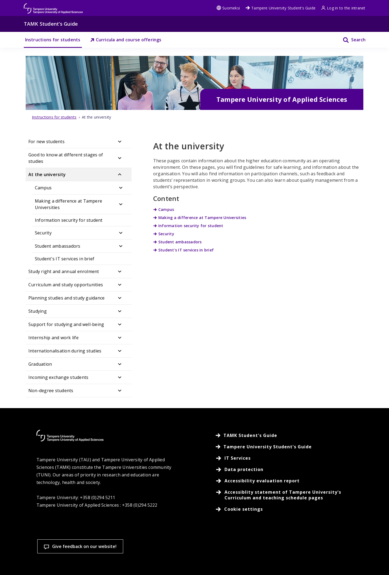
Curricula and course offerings (126, 40)
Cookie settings (204, 544)
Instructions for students (53, 40)
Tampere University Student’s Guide (280, 8)
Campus (43, 188)
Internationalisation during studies (64, 351)
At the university (47, 174)
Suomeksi (228, 8)
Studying (37, 311)
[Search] (350, 40)
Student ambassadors (58, 246)
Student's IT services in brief (64, 259)
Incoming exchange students (58, 377)
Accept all (275, 544)
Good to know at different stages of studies (65, 158)
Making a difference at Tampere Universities (68, 204)
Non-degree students (50, 391)
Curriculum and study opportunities (65, 285)
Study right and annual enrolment (63, 271)
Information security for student (69, 220)
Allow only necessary (346, 544)
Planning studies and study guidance (66, 298)
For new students (46, 141)
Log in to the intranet (343, 8)
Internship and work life (53, 338)
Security (43, 233)
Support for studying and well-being (66, 324)
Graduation (40, 364)
